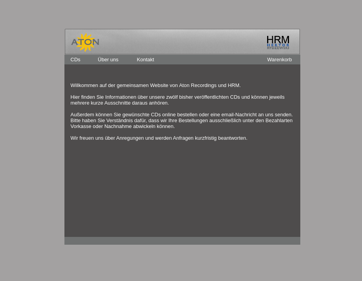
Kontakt (145, 59)
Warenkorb (279, 59)
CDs (75, 59)
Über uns (108, 59)
